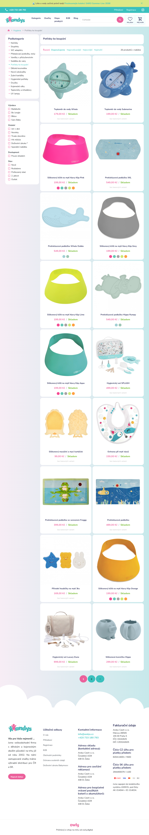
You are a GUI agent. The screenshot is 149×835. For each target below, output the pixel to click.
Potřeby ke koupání (18, 64)
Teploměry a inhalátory (19, 90)
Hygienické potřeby (18, 79)
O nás (45, 735)
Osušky (13, 82)
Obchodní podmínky (52, 755)
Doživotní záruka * (18, 143)
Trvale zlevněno (16, 136)
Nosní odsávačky (17, 72)
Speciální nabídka (17, 146)
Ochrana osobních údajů (54, 760)
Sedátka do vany (17, 61)
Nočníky (13, 43)
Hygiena (17, 30)
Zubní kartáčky (16, 75)
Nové (12, 164)
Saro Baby (14, 119)
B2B (68, 18)
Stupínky (13, 46)
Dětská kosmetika (17, 68)
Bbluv (12, 116)
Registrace (131, 10)
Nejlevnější (87, 50)
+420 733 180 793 (15, 10)
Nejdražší (98, 50)
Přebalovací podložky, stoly (21, 53)
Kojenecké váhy (16, 86)
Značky (47, 18)
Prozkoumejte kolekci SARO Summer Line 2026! (87, 3)
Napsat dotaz (17, 776)
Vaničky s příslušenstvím (20, 57)
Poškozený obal (17, 172)
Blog (76, 18)
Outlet (12, 179)
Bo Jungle (14, 112)
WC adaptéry (15, 50)
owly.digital (88, 829)
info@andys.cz (86, 734)
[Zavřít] (142, 3)
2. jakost (13, 175)
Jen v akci (14, 128)
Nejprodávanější (74, 50)
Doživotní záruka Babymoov (55, 765)
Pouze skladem (16, 155)
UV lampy (14, 93)
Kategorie (36, 18)
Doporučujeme (58, 50)
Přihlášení (118, 10)
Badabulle (14, 109)
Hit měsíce (14, 139)
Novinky (13, 132)
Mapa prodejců (58, 20)
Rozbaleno (14, 168)
